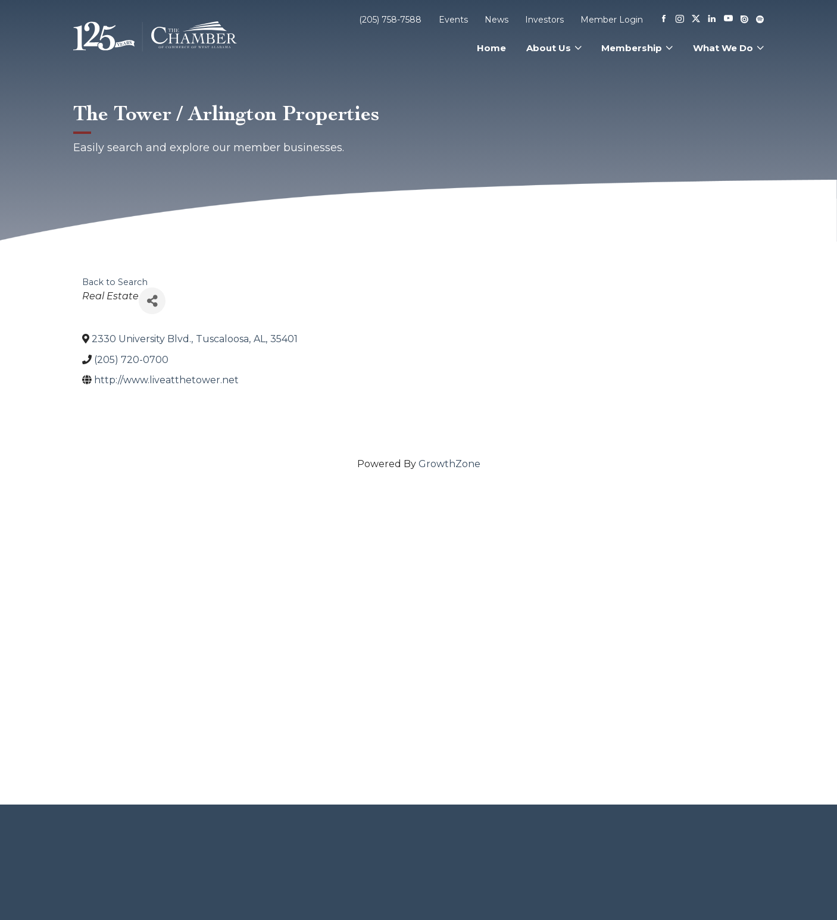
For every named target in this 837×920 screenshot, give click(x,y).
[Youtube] (728, 19)
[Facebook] (664, 19)
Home (491, 48)
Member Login (611, 19)
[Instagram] (680, 19)
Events (453, 19)
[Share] (152, 300)
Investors (544, 19)
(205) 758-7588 (390, 19)
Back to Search (115, 282)
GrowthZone (449, 464)
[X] (696, 19)
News (496, 19)
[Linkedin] (712, 19)
